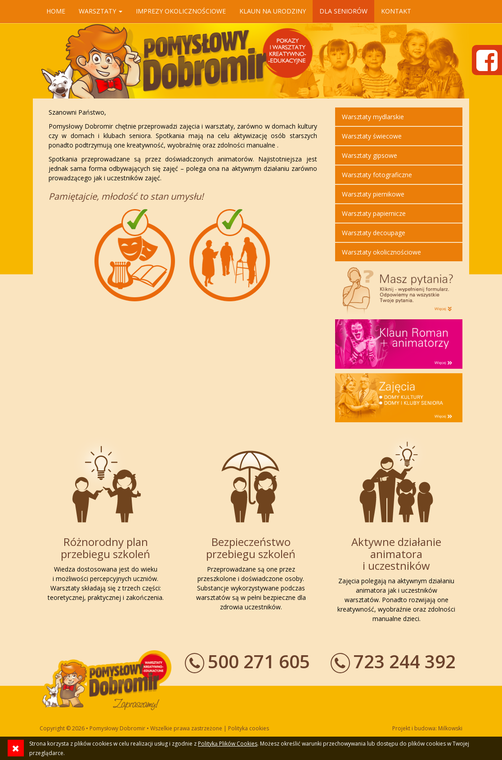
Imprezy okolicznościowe (181, 11)
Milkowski (450, 728)
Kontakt (396, 11)
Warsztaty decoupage (373, 232)
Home (55, 11)
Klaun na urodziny (272, 11)
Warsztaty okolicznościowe (381, 252)
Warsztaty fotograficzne (377, 174)
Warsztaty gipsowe (369, 155)
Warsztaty (100, 11)
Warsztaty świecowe (372, 136)
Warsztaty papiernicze (374, 213)
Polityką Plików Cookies (227, 743)
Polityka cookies (248, 728)
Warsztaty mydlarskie (373, 116)
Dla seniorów (343, 11)
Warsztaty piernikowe (373, 194)
